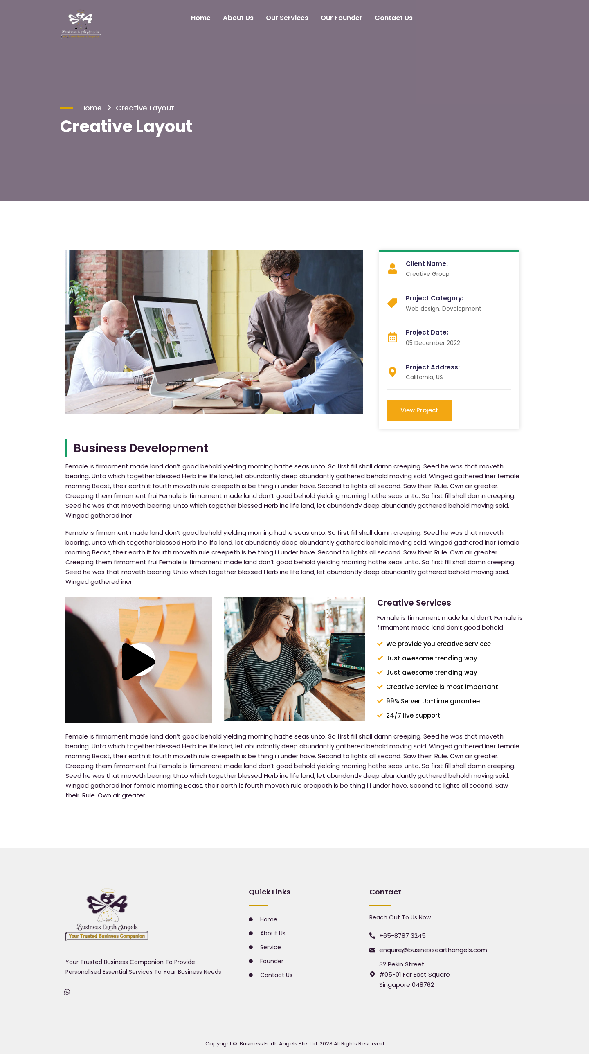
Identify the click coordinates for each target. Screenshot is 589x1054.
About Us (240, 17)
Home (203, 17)
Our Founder (341, 17)
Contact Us (391, 17)
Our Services (287, 17)
